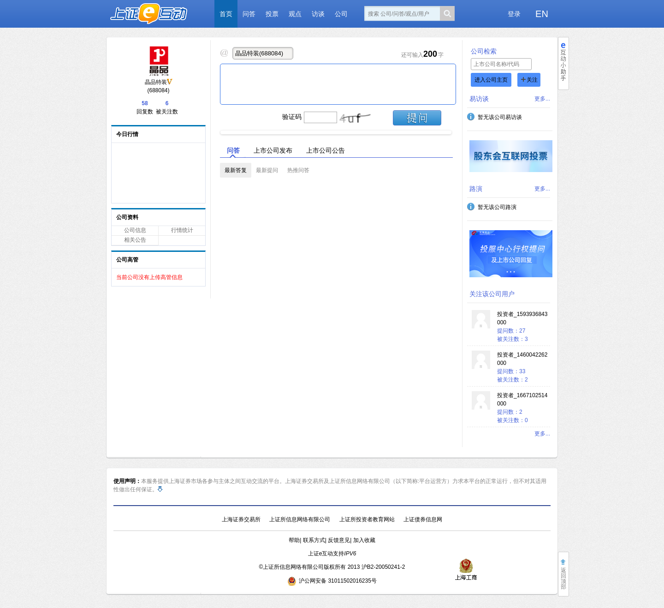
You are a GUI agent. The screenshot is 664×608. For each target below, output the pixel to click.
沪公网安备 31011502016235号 (332, 581)
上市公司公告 (325, 150)
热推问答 (298, 170)
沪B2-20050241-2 (383, 567)
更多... (542, 98)
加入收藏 (364, 540)
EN (541, 14)
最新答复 (236, 170)
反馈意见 (339, 540)
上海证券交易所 (241, 519)
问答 (249, 14)
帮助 (294, 540)
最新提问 (267, 170)
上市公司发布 (273, 150)
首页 (225, 14)
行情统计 (182, 230)
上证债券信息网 (422, 519)
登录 (514, 14)
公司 (341, 14)
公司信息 (135, 230)
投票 (272, 14)
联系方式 (314, 540)
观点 (295, 14)
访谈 (318, 14)
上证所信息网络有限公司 (299, 519)
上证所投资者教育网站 (367, 519)
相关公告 (135, 240)
